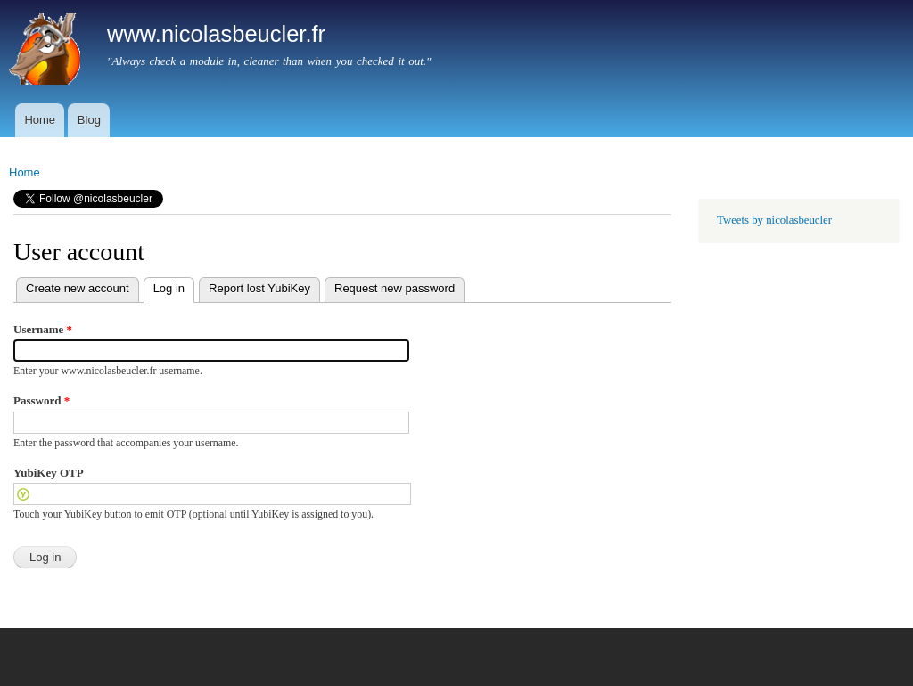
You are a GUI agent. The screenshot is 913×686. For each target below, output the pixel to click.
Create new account (77, 288)
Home (39, 120)
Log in (164, 286)
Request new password (394, 288)
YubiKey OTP (48, 472)
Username (42, 329)
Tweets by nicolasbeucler (774, 220)
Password (41, 400)
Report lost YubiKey (259, 288)
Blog (89, 120)
